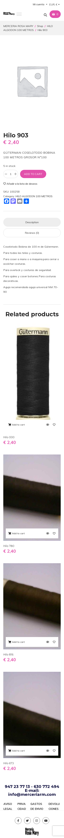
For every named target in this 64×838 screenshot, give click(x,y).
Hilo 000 (8, 437)
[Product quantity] (10, 174)
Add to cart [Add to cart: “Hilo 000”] (18, 424)
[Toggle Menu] (19, 14)
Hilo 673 (8, 763)
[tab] (32, 222)
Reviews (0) (32, 232)
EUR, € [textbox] (53, 4)
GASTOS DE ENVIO (36, 804)
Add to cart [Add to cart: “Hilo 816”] (18, 641)
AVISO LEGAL (7, 804)
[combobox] (54, 4)
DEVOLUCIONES (54, 804)
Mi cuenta (40, 4)
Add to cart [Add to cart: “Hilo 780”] (18, 533)
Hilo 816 (8, 654)
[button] (44, 14)
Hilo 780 (8, 546)
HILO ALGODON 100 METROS (33, 196)
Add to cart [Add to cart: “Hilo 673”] (18, 750)
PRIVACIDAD (21, 804)
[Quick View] (47, 424)
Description (32, 222)
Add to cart (33, 174)
